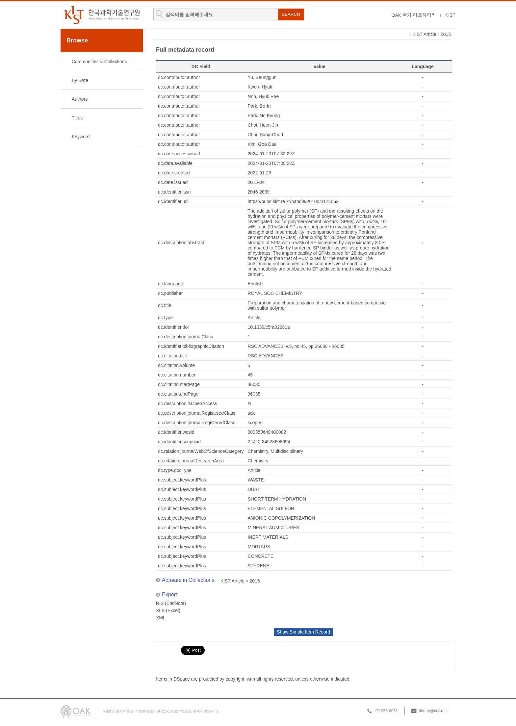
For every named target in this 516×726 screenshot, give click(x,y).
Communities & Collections (99, 61)
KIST (450, 15)
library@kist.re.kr (434, 711)
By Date (80, 80)
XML (161, 617)
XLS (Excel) (168, 610)
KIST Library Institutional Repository (102, 15)
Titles (77, 117)
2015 (446, 34)
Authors (80, 99)
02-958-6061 (386, 711)
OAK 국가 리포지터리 (414, 15)
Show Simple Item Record (303, 632)
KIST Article (424, 34)
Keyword (81, 136)
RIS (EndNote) (171, 603)
